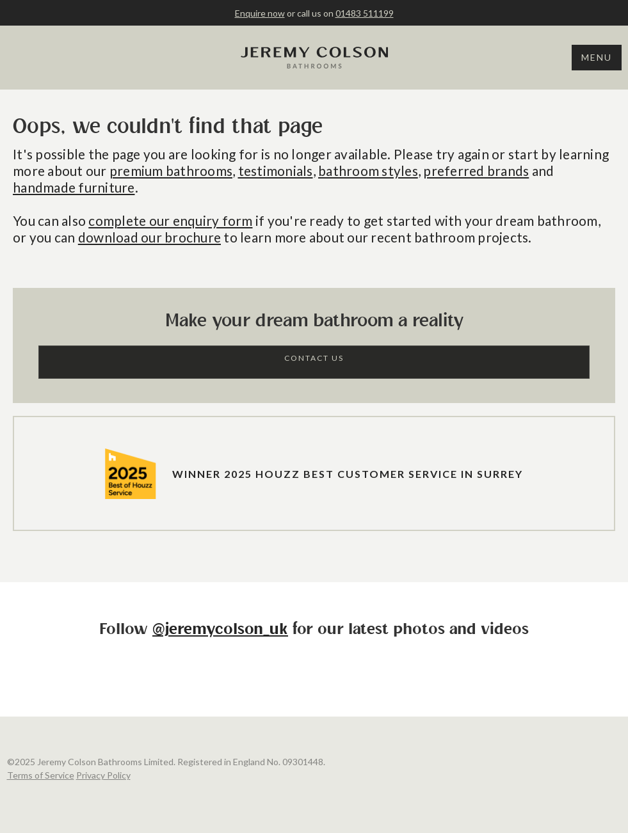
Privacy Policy (103, 775)
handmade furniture (74, 187)
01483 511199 (364, 13)
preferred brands (476, 170)
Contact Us (314, 358)
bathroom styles (368, 170)
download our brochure (149, 237)
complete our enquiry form (170, 220)
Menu (596, 57)
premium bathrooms (170, 170)
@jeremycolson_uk (220, 629)
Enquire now (260, 13)
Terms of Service (40, 775)
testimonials (275, 170)
